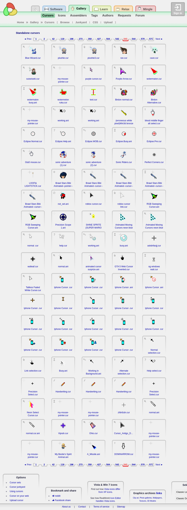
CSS (95, 22)
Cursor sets (15, 482)
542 (117, 39)
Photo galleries (146, 498)
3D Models (151, 501)
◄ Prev (27, 39)
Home (20, 22)
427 (99, 39)
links (159, 493)
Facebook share (61, 500)
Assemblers (78, 15)
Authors (107, 15)
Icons (62, 15)
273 (81, 39)
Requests (124, 15)
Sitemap (121, 506)
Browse (65, 22)
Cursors (48, 15)
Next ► (159, 39)
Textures (142, 501)
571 (151, 39)
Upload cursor (16, 500)
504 (108, 39)
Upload (108, 22)
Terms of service (101, 506)
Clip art (136, 498)
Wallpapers (157, 498)
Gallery (34, 22)
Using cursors (16, 491)
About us (66, 506)
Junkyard (81, 22)
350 (90, 39)
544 (134, 39)
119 (62, 39)
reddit (56, 496)
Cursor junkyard (17, 487)
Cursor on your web (19, 496)
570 (143, 39)
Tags (94, 15)
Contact (82, 506)
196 (71, 39)
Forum (140, 15)
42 (53, 39)
